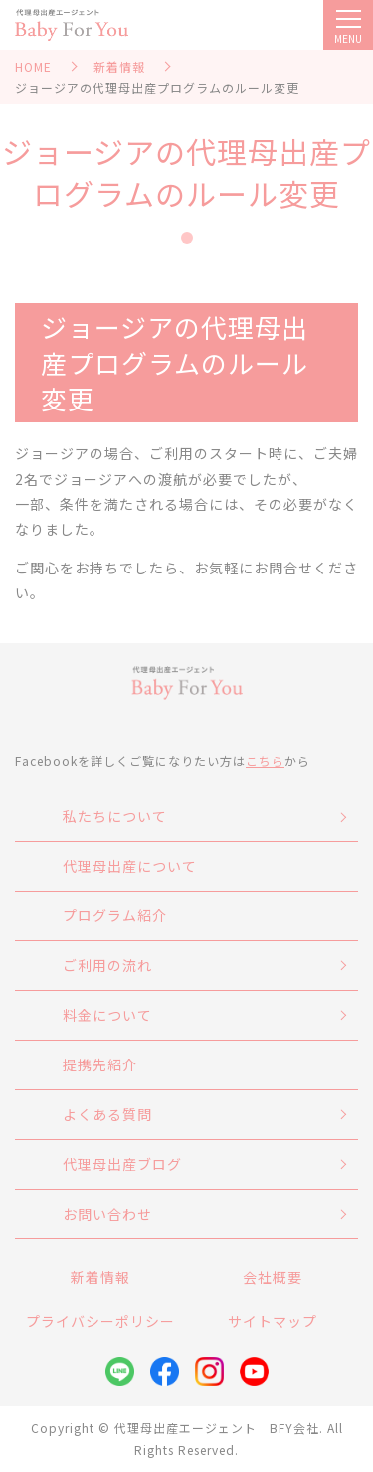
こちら (265, 760)
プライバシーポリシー (100, 1321)
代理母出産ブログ (122, 1164)
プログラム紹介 (115, 915)
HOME (33, 66)
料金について (107, 1015)
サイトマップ (272, 1321)
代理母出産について (130, 866)
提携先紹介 (100, 1064)
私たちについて (115, 816)
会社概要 (272, 1277)
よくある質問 (107, 1114)
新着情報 (119, 66)
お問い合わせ (107, 1214)
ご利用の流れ (107, 965)
